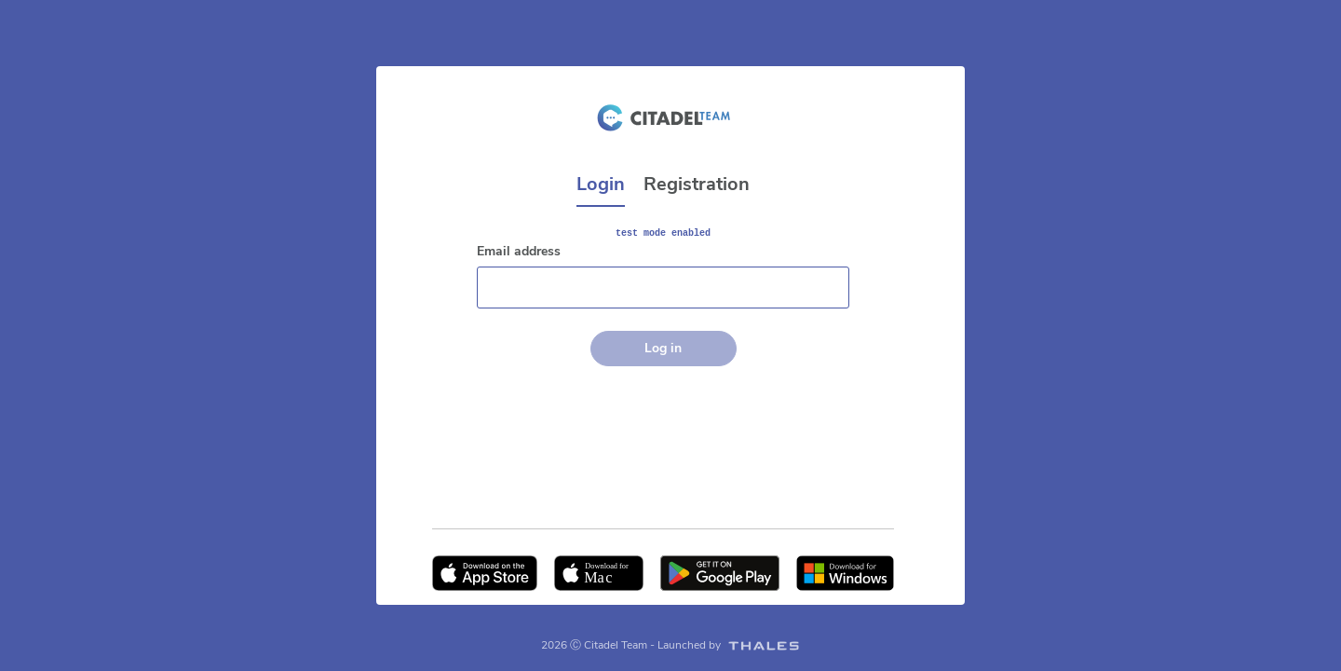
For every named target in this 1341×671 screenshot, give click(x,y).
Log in (663, 348)
